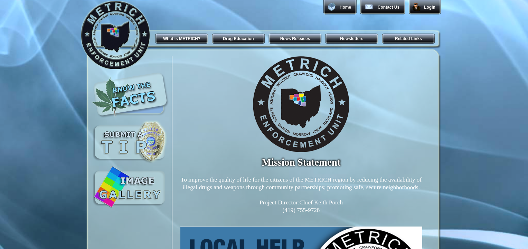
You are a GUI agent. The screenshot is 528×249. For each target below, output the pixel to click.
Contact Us (388, 7)
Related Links (408, 38)
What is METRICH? (181, 38)
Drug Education (238, 38)
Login (429, 7)
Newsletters (351, 38)
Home (345, 7)
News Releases (295, 38)
